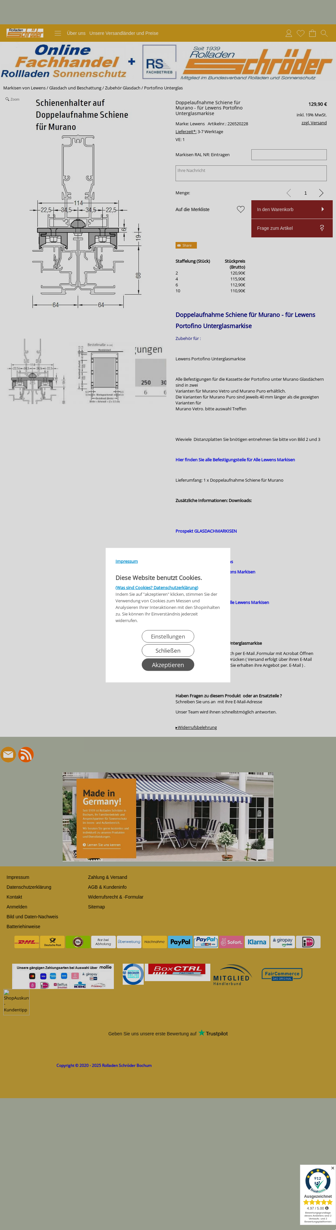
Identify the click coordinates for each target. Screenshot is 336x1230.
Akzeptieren (168, 664)
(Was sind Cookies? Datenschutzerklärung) (157, 587)
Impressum (127, 561)
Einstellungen (168, 636)
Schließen (168, 650)
